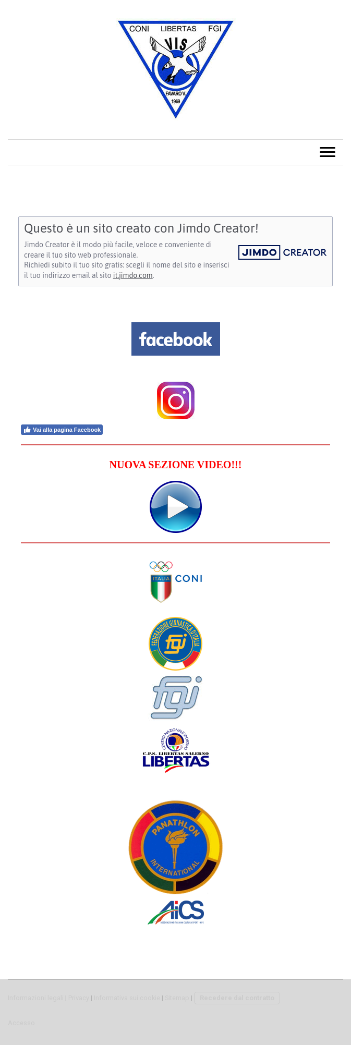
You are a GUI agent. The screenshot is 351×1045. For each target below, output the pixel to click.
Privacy (78, 998)
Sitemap (177, 998)
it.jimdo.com (133, 275)
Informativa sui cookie (127, 998)
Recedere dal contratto (237, 998)
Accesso (21, 1023)
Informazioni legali (36, 998)
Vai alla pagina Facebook (62, 430)
